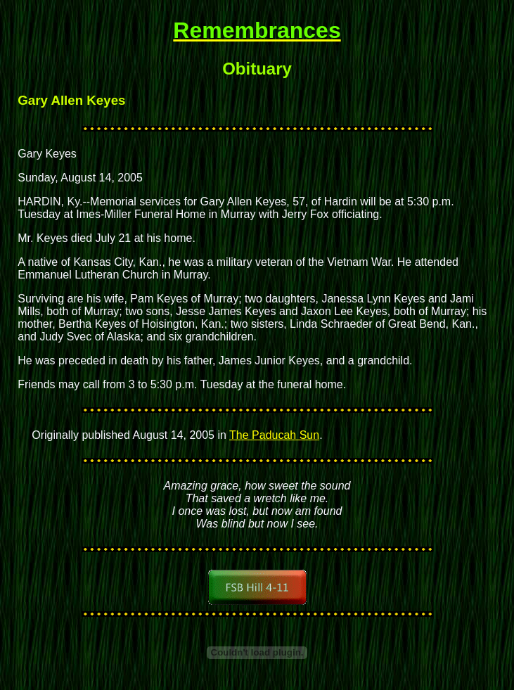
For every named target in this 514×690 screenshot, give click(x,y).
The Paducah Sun (274, 435)
